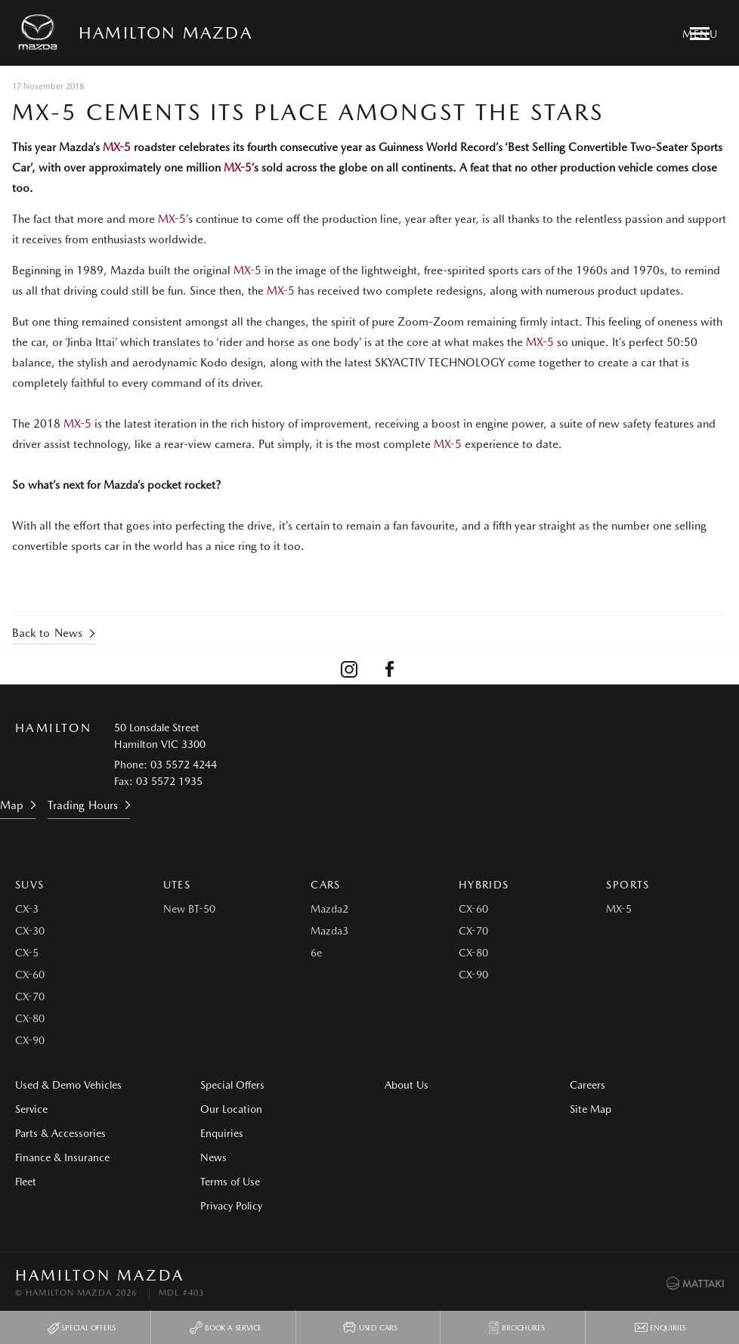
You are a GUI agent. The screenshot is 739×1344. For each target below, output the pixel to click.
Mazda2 (329, 909)
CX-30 (30, 931)
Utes (177, 885)
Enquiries (221, 1133)
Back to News (47, 633)
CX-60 (30, 975)
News (213, 1157)
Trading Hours (83, 805)
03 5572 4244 (183, 765)
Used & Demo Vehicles (68, 1085)
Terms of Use (230, 1182)
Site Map (590, 1109)
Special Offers (232, 1085)
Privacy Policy (231, 1206)
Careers (587, 1085)
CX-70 (30, 996)
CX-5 (27, 953)
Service (31, 1109)
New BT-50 (189, 909)
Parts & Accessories (60, 1133)
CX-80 (30, 1018)
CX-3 (27, 909)
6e (316, 953)
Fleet (25, 1182)
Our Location (231, 1109)
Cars (326, 885)
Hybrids (484, 885)
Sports (627, 885)
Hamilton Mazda (165, 32)
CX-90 (30, 1040)
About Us (406, 1085)
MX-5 (115, 147)
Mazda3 (329, 931)
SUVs (30, 885)
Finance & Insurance (62, 1157)
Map (11, 805)
